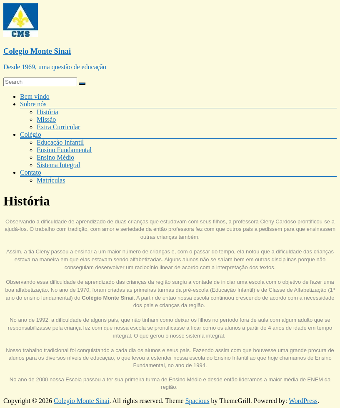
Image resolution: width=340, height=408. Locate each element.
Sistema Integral (58, 164)
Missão (46, 119)
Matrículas (51, 180)
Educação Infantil (60, 142)
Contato (30, 172)
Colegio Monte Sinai (37, 51)
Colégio (30, 134)
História (47, 111)
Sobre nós (33, 104)
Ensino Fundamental (64, 149)
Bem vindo (35, 96)
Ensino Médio (55, 157)
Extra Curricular (58, 126)
